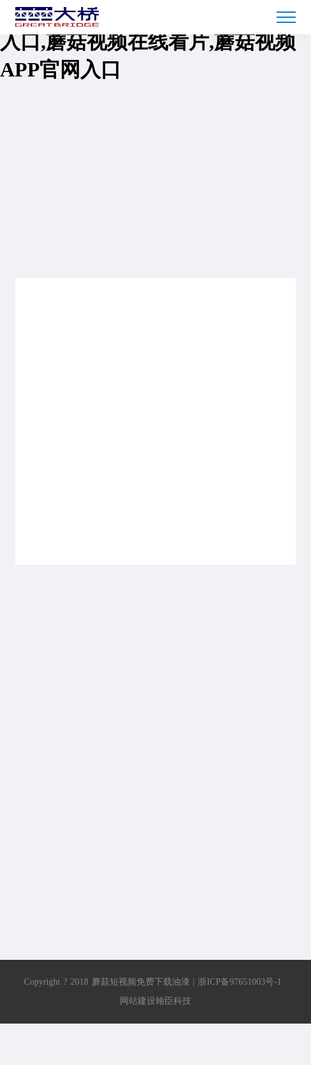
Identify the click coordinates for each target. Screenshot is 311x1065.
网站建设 (138, 1001)
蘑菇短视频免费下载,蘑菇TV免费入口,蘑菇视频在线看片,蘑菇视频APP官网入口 (149, 41)
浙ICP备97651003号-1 (239, 982)
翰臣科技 (173, 1001)
